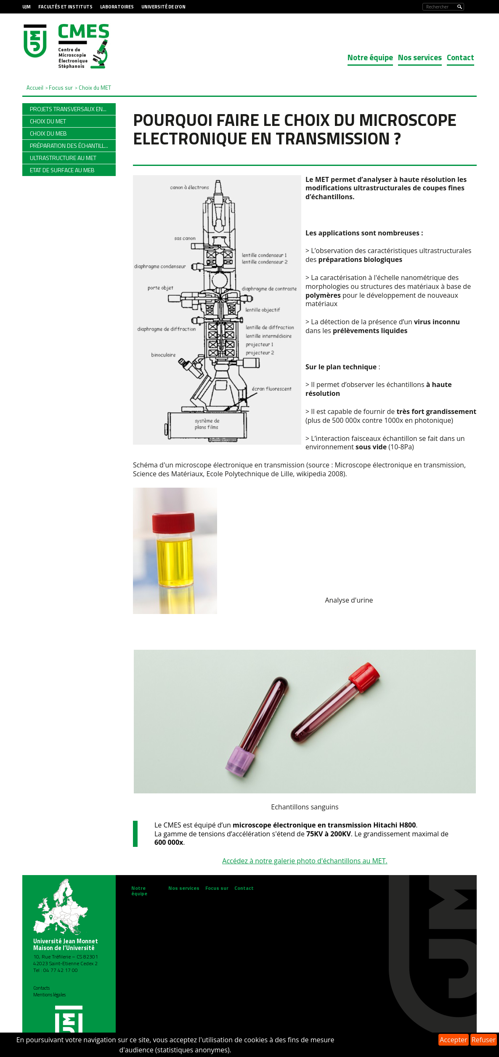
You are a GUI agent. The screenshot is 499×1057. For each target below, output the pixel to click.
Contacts (41, 988)
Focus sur (216, 888)
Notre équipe (370, 57)
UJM (26, 6)
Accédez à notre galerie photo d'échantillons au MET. (304, 860)
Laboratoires (117, 6)
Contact (460, 57)
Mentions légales (49, 994)
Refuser (484, 1039)
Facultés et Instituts (65, 6)
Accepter (453, 1039)
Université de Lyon (163, 6)
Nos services (420, 57)
